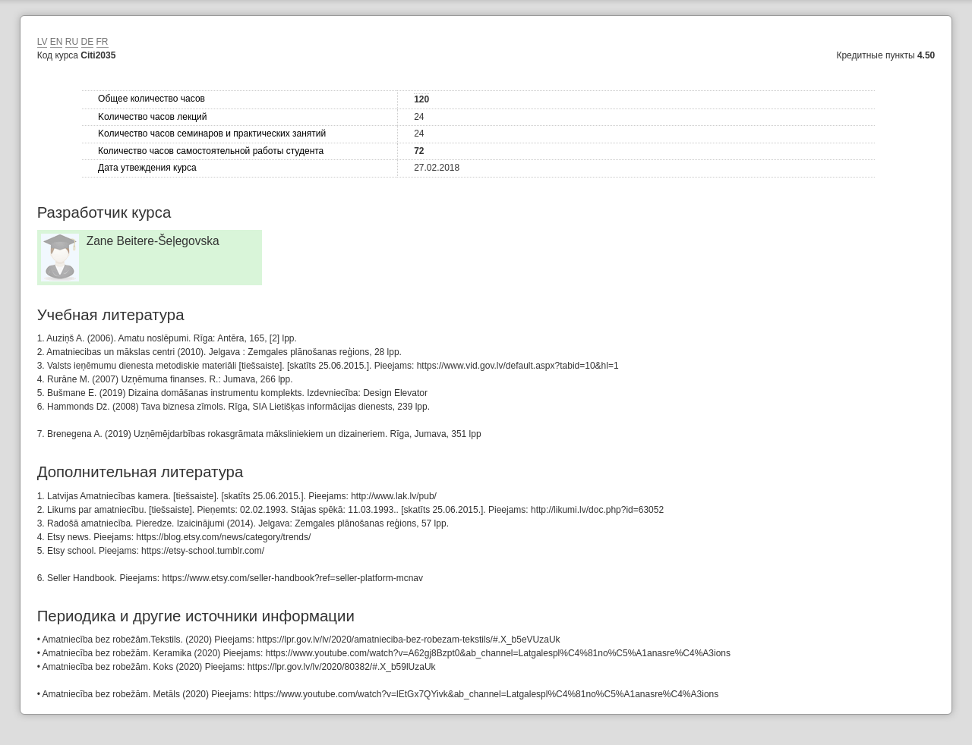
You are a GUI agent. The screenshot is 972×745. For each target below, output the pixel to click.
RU (71, 41)
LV (42, 41)
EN (56, 41)
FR (102, 41)
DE (87, 41)
